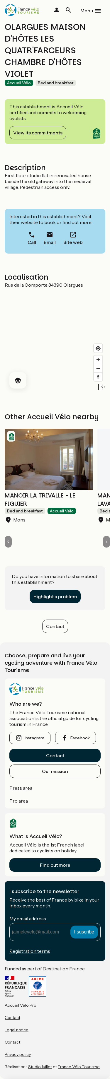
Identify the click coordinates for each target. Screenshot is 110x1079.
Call (32, 242)
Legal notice (16, 1029)
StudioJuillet (40, 1066)
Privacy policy (18, 1054)
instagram (34, 738)
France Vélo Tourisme (79, 1066)
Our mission (55, 771)
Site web (73, 242)
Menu (86, 10)
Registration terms (29, 951)
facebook (80, 738)
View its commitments (37, 133)
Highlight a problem (55, 596)
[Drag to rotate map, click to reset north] (98, 376)
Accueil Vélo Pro (20, 1005)
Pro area (18, 801)
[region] (55, 340)
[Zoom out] (98, 368)
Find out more (55, 865)
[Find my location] (98, 348)
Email (50, 242)
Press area (20, 788)
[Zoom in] (98, 359)
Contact (55, 626)
